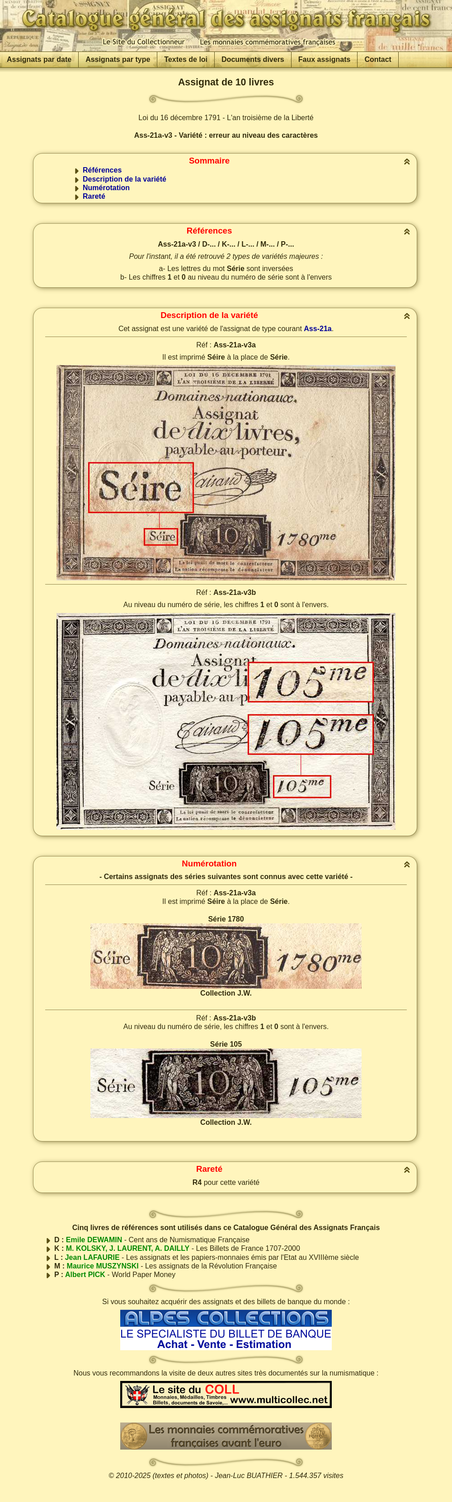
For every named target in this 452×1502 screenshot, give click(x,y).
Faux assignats (324, 59)
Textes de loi (185, 59)
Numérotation (106, 188)
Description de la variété (124, 179)
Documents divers (252, 59)
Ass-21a (317, 328)
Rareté (94, 196)
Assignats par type (117, 59)
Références (102, 170)
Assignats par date (39, 59)
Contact (377, 59)
